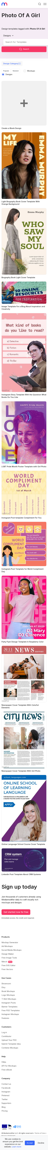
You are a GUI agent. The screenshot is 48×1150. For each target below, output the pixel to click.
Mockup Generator (10, 942)
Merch (7, 961)
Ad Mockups (7, 946)
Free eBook (7, 1070)
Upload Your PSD (9, 1040)
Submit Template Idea (11, 1044)
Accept (30, 1143)
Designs (7, 35)
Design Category (10, 63)
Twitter (5, 1099)
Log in (4, 1032)
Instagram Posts (9, 1003)
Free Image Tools (9, 958)
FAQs (4, 1062)
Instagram (6, 1091)
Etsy (3, 987)
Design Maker (8, 954)
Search (24, 49)
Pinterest (5, 1095)
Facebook (6, 1088)
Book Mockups (8, 991)
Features (5, 1018)
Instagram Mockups (10, 1014)
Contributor (6, 1036)
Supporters (6, 1103)
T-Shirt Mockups (9, 999)
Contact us (6, 1084)
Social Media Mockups (12, 950)
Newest (16, 71)
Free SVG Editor (8, 965)
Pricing (5, 1111)
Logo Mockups (8, 995)
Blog (3, 1107)
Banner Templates (9, 1006)
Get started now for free (16, 912)
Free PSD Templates (11, 1010)
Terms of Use (40, 1133)
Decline (41, 1143)
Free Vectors (7, 969)
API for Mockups (9, 1066)
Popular (6, 71)
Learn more (16, 1147)
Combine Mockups (10, 1048)
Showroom (6, 983)
